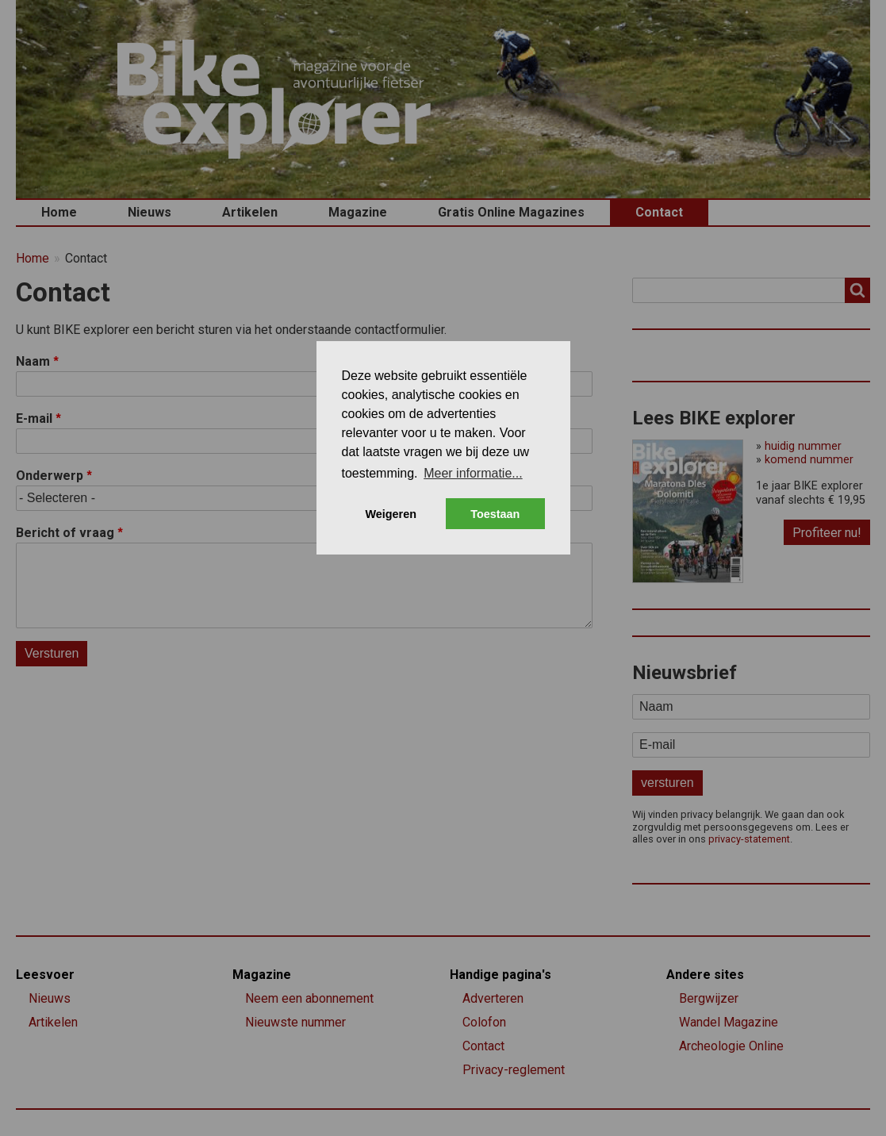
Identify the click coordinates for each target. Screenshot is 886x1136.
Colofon (484, 1022)
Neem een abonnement (309, 998)
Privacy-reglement (513, 1069)
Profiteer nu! (826, 532)
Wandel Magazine (728, 1022)
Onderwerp (49, 475)
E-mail (34, 418)
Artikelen (250, 212)
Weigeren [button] (390, 514)
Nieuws (149, 212)
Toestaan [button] (495, 514)
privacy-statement (749, 839)
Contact (659, 212)
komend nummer (809, 459)
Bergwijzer (708, 998)
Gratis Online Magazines (511, 212)
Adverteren (493, 998)
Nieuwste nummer (295, 1022)
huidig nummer (803, 446)
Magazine (357, 212)
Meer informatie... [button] (473, 473)
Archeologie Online (731, 1045)
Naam (33, 361)
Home (59, 212)
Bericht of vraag (65, 532)
